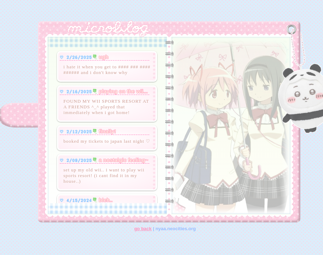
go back (142, 228)
